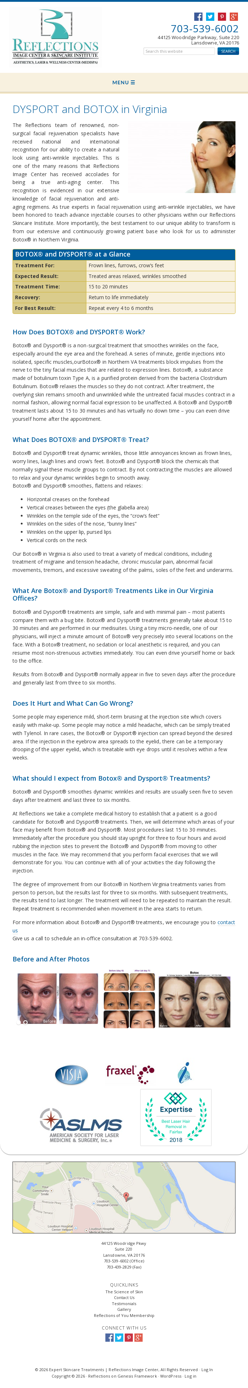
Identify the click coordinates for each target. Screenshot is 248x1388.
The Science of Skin (124, 1291)
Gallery (124, 1309)
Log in (190, 1376)
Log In (207, 1369)
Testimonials (124, 1303)
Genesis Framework (137, 1376)
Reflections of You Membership (124, 1315)
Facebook (109, 1337)
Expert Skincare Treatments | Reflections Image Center (45, 37)
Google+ (138, 1337)
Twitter (119, 1337)
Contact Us (124, 1297)
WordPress (170, 1376)
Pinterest (129, 1337)
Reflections (99, 1376)
